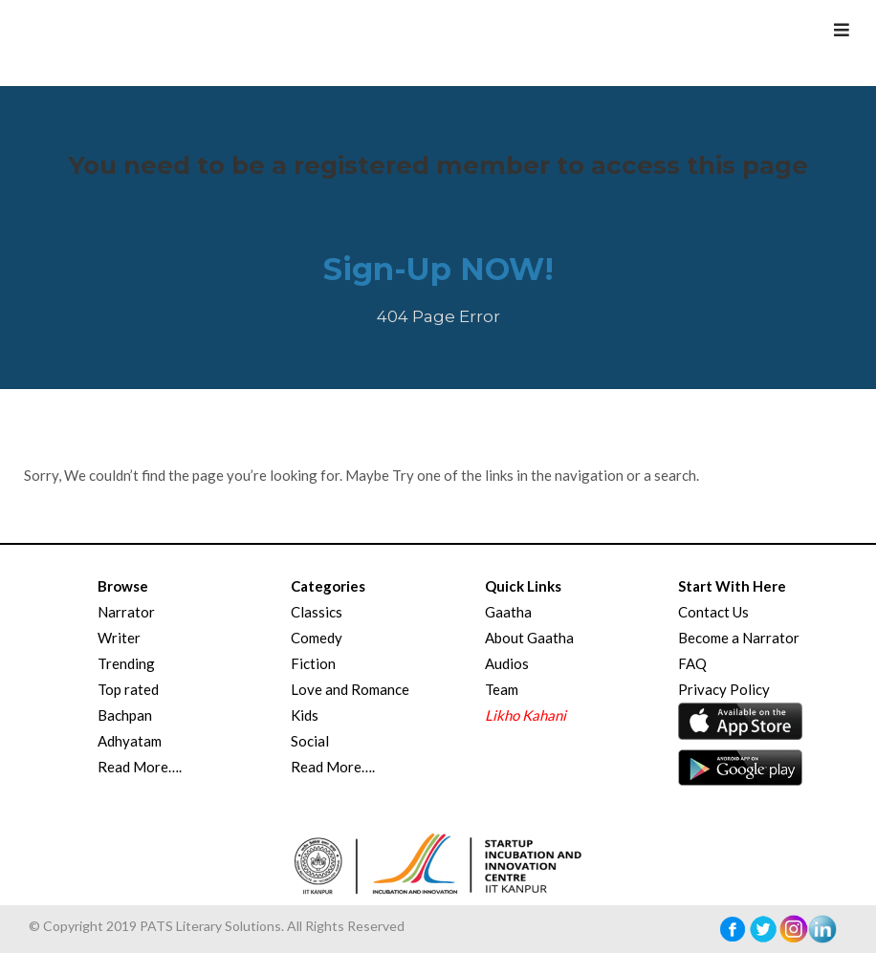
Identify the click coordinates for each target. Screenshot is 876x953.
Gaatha (508, 611)
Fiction (313, 663)
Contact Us (713, 611)
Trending (126, 663)
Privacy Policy (724, 689)
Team (501, 689)
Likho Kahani (525, 715)
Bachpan (125, 715)
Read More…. (140, 766)
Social (310, 740)
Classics (316, 611)
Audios (507, 663)
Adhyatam (130, 740)
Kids (304, 715)
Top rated (128, 689)
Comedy (316, 637)
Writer (119, 637)
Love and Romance (350, 689)
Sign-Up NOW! (438, 269)
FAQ (692, 663)
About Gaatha (529, 637)
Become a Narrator (738, 637)
